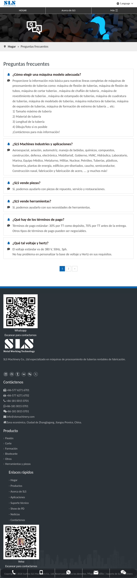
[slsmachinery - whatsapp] (20, 311)
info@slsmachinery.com (21, 416)
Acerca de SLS (68, 10)
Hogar (14, 480)
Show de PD (17, 508)
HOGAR (23, 10)
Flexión (9, 438)
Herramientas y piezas (18, 464)
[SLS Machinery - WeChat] (21, 542)
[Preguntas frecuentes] (68, 28)
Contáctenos (18, 520)
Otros (8, 459)
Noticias (15, 514)
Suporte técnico (20, 503)
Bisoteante (11, 453)
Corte (8, 443)
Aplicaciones (18, 497)
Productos (16, 485)
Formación (11, 448)
